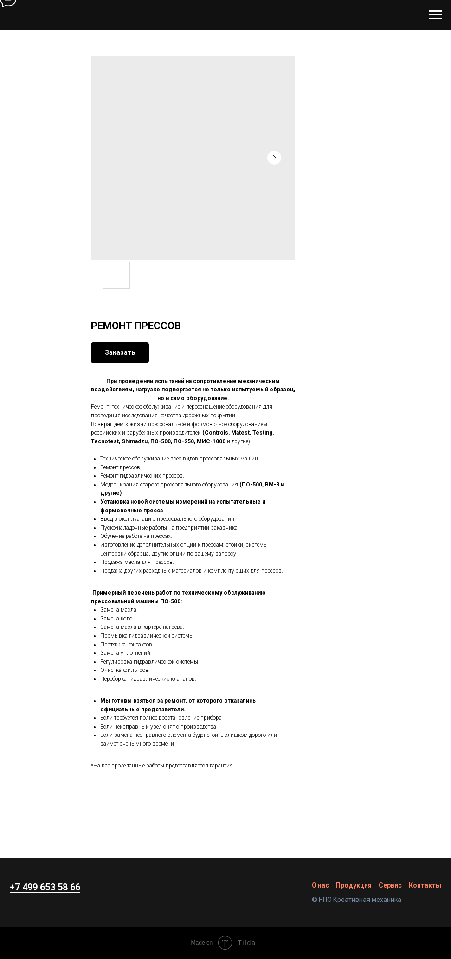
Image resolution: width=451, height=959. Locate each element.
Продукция (354, 885)
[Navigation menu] (435, 14)
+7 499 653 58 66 (45, 887)
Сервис (390, 885)
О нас (320, 885)
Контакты (425, 885)
